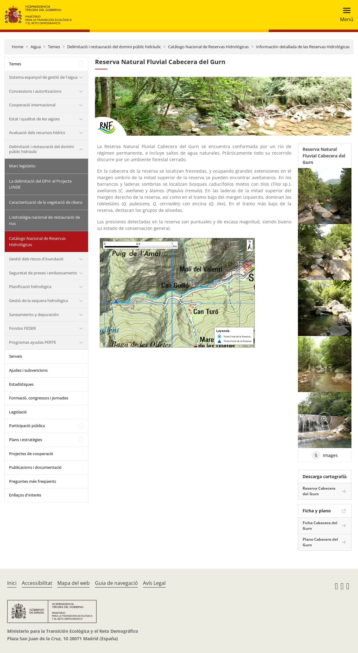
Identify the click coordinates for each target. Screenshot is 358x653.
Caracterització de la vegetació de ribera (45, 202)
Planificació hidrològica (30, 286)
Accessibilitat (37, 583)
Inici (11, 583)
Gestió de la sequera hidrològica (38, 300)
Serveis (15, 356)
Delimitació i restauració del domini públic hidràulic (114, 46)
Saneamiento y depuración (34, 314)
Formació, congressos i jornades (38, 398)
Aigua (36, 46)
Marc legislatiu (22, 166)
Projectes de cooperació (31, 453)
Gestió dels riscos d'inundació (36, 259)
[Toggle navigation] (345, 14)
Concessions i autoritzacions (35, 91)
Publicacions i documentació (35, 467)
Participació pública (27, 425)
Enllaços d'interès (25, 495)
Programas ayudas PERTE (32, 342)
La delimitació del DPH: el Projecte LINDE (40, 184)
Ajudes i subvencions (28, 370)
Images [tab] (325, 455)
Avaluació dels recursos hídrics (37, 132)
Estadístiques (21, 384)
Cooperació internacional (32, 105)
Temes (54, 46)
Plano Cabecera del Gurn (320, 542)
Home (17, 46)
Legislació (18, 412)
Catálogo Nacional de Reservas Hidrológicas (208, 46)
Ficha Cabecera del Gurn (320, 525)
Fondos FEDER (22, 328)
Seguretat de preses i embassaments (43, 273)
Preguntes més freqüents (32, 481)
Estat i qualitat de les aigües (34, 119)
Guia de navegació (116, 583)
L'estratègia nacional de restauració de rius (44, 220)
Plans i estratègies (25, 439)
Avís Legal (154, 583)
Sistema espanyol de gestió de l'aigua (43, 77)
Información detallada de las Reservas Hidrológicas (303, 46)
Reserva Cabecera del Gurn (319, 491)
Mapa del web (73, 583)
